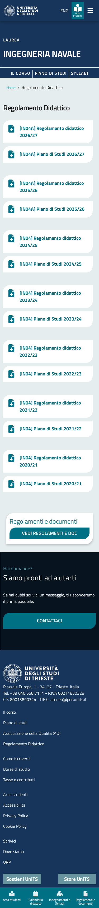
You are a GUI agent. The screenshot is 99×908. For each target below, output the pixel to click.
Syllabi (79, 73)
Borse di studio (16, 769)
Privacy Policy (15, 815)
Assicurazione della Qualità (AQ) (31, 733)
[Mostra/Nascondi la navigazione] (90, 10)
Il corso (20, 73)
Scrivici (9, 841)
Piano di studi (15, 722)
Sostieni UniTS (22, 879)
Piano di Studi (51, 73)
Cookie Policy (15, 826)
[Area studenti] (78, 10)
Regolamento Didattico (23, 744)
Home (11, 87)
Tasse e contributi (19, 780)
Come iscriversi (16, 758)
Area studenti (15, 794)
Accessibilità (14, 805)
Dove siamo (13, 851)
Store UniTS (76, 879)
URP (7, 862)
